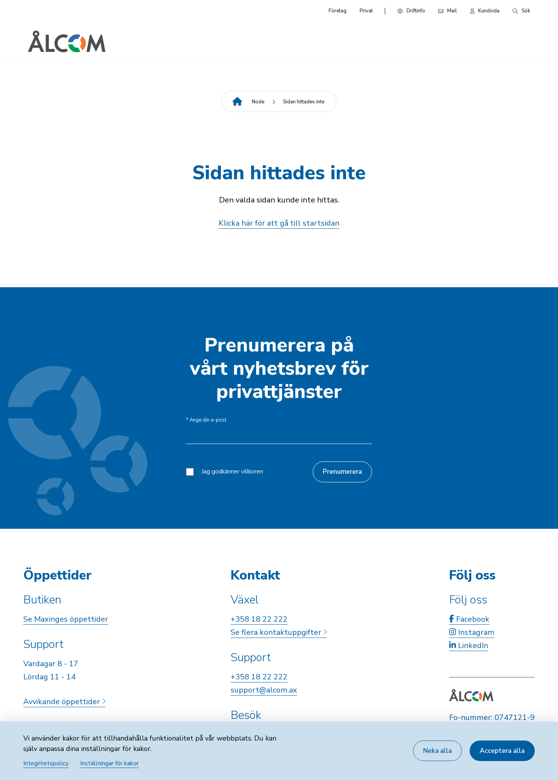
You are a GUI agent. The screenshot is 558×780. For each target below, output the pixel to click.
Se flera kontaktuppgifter (279, 632)
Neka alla (437, 750)
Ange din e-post (206, 420)
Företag (337, 10)
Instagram (471, 632)
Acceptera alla (502, 750)
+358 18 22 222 (259, 619)
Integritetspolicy (46, 763)
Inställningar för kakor (109, 763)
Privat (366, 10)
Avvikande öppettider (64, 701)
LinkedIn (468, 645)
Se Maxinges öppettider (65, 619)
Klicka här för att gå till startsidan (279, 223)
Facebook (469, 619)
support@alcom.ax (264, 690)
